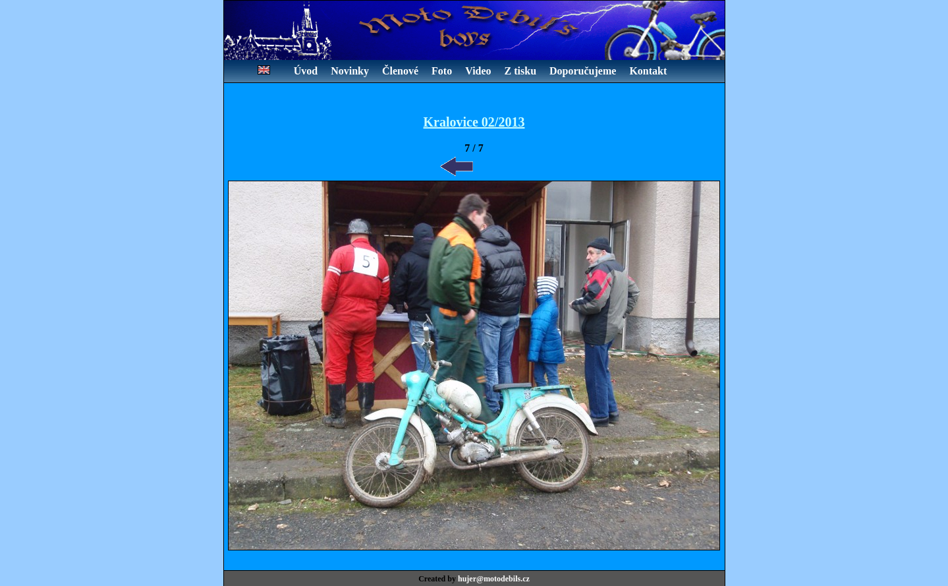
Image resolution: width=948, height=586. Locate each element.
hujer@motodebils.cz (494, 578)
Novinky (350, 70)
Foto (442, 70)
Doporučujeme (582, 70)
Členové (400, 70)
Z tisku (520, 70)
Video (478, 70)
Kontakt (648, 70)
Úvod (306, 70)
